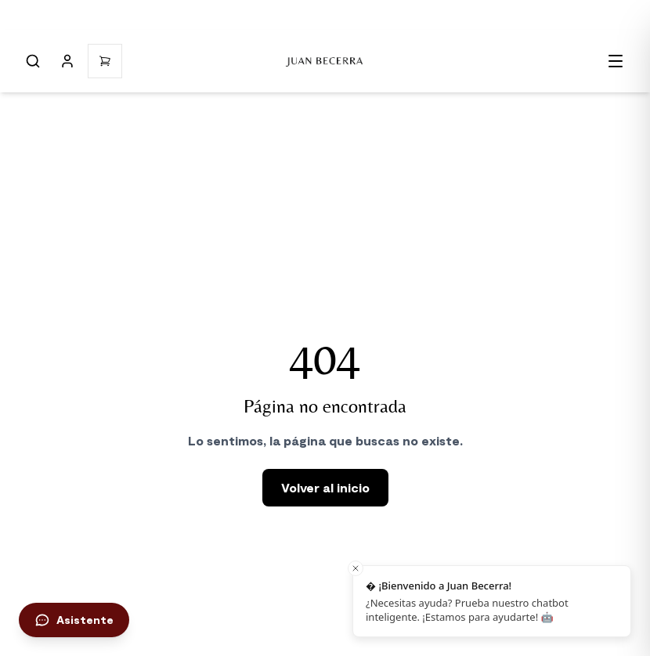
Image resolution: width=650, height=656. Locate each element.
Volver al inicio (325, 487)
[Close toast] (355, 568)
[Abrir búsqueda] (33, 61)
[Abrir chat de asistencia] (74, 620)
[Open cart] (105, 61)
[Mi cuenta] (67, 61)
